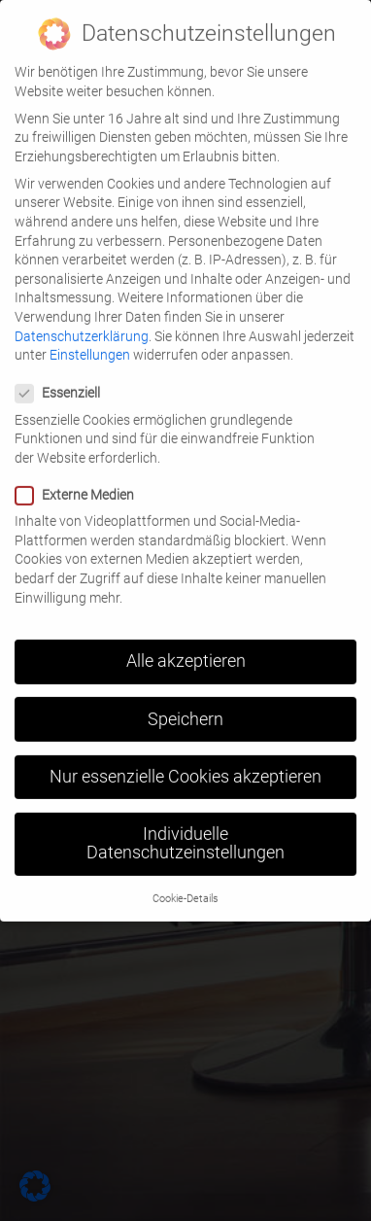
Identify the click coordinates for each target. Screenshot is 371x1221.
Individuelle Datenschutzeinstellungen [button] (185, 828)
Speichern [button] (185, 704)
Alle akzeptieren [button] (186, 646)
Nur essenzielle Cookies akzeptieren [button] (185, 761)
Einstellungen (90, 339)
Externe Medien (81, 480)
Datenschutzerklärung (82, 321)
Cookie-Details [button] (185, 883)
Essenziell (64, 378)
